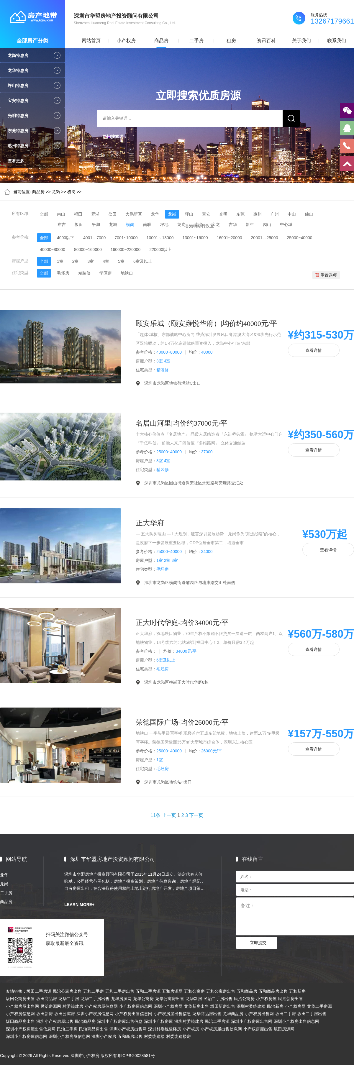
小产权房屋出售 (257, 1029)
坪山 (189, 214)
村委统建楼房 (178, 1036)
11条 (156, 815)
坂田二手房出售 (311, 1014)
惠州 (257, 214)
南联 (147, 224)
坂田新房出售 (222, 1006)
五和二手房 (93, 991)
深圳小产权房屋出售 (54, 1021)
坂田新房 (44, 1014)
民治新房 (275, 1006)
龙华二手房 (68, 999)
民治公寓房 (244, 999)
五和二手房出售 (119, 991)
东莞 (240, 214)
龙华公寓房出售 (169, 999)
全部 (44, 214)
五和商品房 (247, 991)
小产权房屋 (266, 999)
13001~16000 (195, 237)
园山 (267, 224)
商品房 (161, 40)
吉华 (233, 224)
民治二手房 (67, 1029)
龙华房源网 (121, 999)
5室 (121, 261)
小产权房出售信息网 (133, 1014)
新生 (250, 224)
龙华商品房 (233, 1014)
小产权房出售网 (259, 1014)
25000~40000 (299, 237)
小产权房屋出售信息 (172, 1014)
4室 (106, 261)
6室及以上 (142, 261)
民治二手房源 (217, 1021)
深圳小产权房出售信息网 (296, 1021)
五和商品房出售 (273, 991)
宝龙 (216, 224)
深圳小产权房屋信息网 (26, 1036)
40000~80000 (52, 249)
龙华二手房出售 (95, 999)
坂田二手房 (285, 1014)
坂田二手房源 (39, 991)
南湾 (198, 224)
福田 (78, 214)
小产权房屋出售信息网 (221, 1029)
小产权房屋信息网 (101, 1006)
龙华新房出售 (196, 1006)
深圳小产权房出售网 (128, 1029)
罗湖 (95, 214)
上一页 (169, 815)
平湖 (96, 224)
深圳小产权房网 (168, 1006)
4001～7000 (94, 237)
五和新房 (297, 991)
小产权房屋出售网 (22, 1006)
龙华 (155, 214)
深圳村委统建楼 (251, 1006)
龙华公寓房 (143, 999)
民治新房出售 (290, 999)
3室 (90, 261)
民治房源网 (50, 1006)
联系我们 (336, 40)
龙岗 (56, 191)
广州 (275, 214)
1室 (60, 261)
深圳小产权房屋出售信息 (119, 1021)
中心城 (286, 224)
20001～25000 (264, 237)
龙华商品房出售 (206, 1014)
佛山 (309, 214)
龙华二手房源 (319, 1006)
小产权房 (126, 40)
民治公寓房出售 (67, 991)
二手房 (196, 40)
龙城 (113, 224)
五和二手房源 (148, 991)
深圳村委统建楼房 (164, 1029)
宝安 (206, 214)
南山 (61, 214)
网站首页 (91, 40)
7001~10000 (125, 237)
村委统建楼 (154, 1036)
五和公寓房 (194, 991)
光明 (223, 214)
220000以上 (160, 249)
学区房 (105, 273)
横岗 (71, 191)
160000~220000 (126, 249)
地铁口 (127, 273)
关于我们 (301, 40)
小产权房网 (295, 1006)
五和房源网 (172, 991)
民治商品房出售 (93, 1029)
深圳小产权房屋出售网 (251, 1021)
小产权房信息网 (20, 1014)
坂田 (79, 224)
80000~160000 (88, 249)
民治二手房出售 (218, 999)
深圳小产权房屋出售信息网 (30, 1029)
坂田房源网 (284, 1029)
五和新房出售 (130, 1036)
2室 (75, 261)
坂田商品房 (46, 999)
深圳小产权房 (103, 1036)
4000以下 (65, 237)
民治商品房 (85, 1021)
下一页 (196, 815)
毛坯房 (63, 273)
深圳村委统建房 (188, 1021)
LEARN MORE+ (79, 904)
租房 (231, 40)
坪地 (164, 224)
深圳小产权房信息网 (95, 1014)
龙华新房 (194, 999)
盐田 (112, 214)
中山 (292, 214)
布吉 (62, 224)
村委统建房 (73, 1006)
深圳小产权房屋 (158, 1021)
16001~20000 (229, 237)
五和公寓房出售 (220, 991)
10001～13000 (160, 237)
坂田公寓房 (64, 1014)
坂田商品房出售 (20, 1021)
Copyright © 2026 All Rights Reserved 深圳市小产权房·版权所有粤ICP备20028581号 (77, 1055)
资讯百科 (266, 40)
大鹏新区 (133, 214)
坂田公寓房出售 (20, 999)
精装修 (84, 273)
